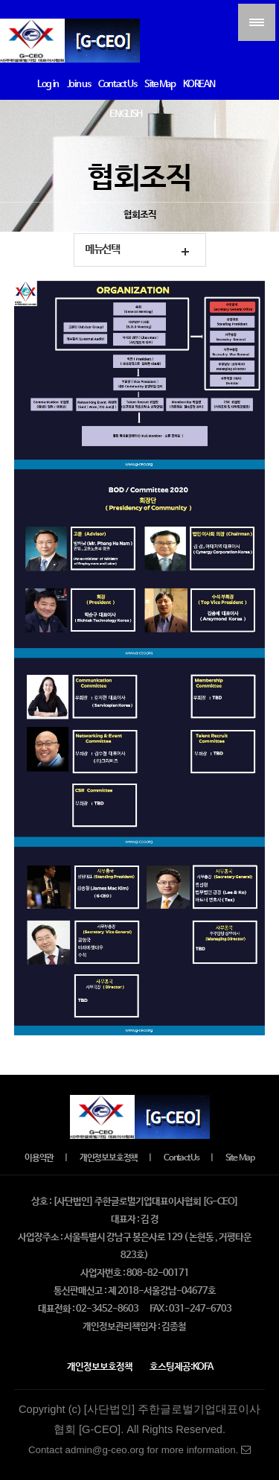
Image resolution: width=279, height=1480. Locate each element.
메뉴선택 (102, 249)
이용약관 (39, 1158)
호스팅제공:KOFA (181, 1367)
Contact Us (181, 1158)
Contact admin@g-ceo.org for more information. (139, 1449)
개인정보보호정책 (109, 1158)
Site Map (239, 1158)
